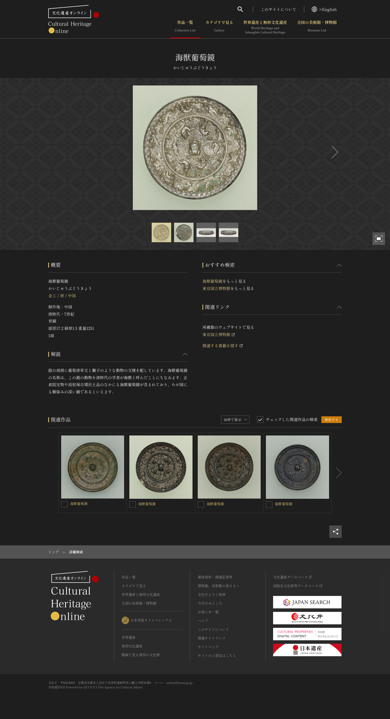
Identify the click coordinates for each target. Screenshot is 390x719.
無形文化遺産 (132, 646)
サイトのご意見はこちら (217, 655)
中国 (72, 295)
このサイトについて (278, 9)
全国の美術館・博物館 (317, 27)
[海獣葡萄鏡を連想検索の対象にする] (64, 504)
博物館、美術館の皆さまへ (219, 585)
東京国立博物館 (216, 288)
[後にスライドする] (334, 152)
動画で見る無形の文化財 (141, 654)
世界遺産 (129, 637)
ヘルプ (203, 620)
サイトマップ (208, 646)
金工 (52, 295)
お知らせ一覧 (208, 611)
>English (324, 9)
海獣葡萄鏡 (212, 281)
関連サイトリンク (212, 638)
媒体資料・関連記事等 (215, 577)
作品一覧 (185, 27)
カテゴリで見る (219, 27)
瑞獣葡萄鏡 (283, 503)
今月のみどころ (210, 603)
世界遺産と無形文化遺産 (265, 27)
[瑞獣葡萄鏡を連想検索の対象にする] (269, 504)
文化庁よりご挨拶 (212, 594)
